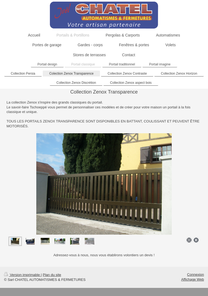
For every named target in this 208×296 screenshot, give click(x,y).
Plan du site (52, 275)
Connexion (195, 274)
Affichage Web (192, 279)
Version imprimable (22, 275)
